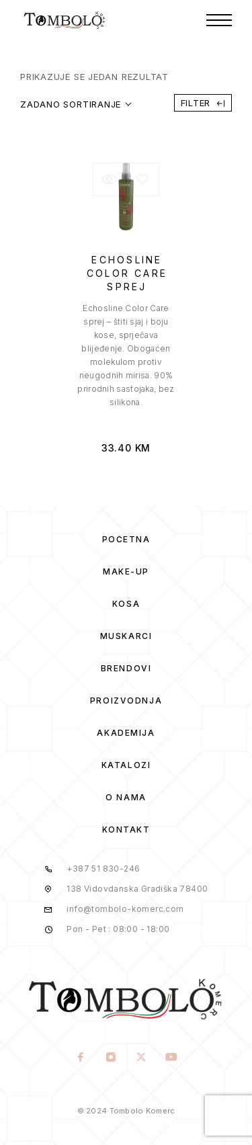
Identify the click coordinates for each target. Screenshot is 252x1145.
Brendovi (126, 668)
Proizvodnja (126, 700)
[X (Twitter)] (141, 1058)
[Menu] (219, 20)
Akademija (126, 733)
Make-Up (126, 571)
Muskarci (126, 636)
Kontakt (126, 829)
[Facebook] (81, 1058)
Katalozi (126, 765)
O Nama (126, 797)
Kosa (126, 604)
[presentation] (126, 355)
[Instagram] (111, 1058)
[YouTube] (172, 1058)
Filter (203, 102)
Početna (126, 539)
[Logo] (65, 20)
